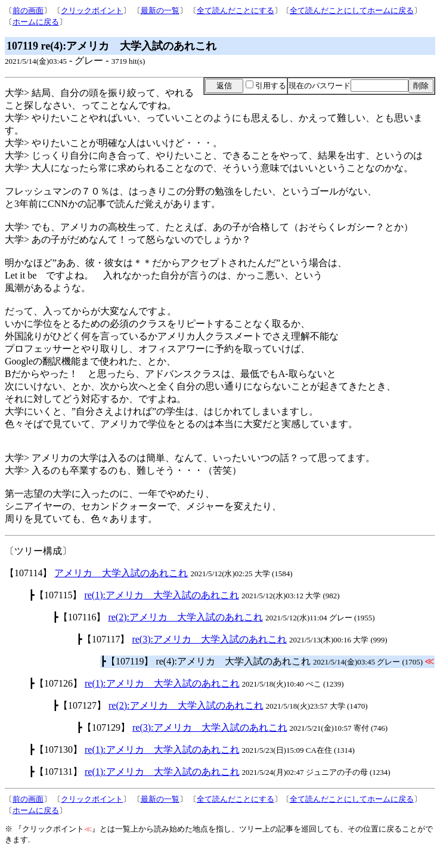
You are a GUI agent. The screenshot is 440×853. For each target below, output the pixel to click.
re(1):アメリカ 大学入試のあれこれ (161, 595)
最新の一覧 (160, 10)
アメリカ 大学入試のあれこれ (121, 573)
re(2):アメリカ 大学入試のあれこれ (185, 617)
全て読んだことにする (235, 10)
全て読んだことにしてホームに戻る (352, 10)
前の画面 (28, 10)
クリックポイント (92, 10)
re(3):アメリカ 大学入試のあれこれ (209, 639)
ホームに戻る (36, 21)
